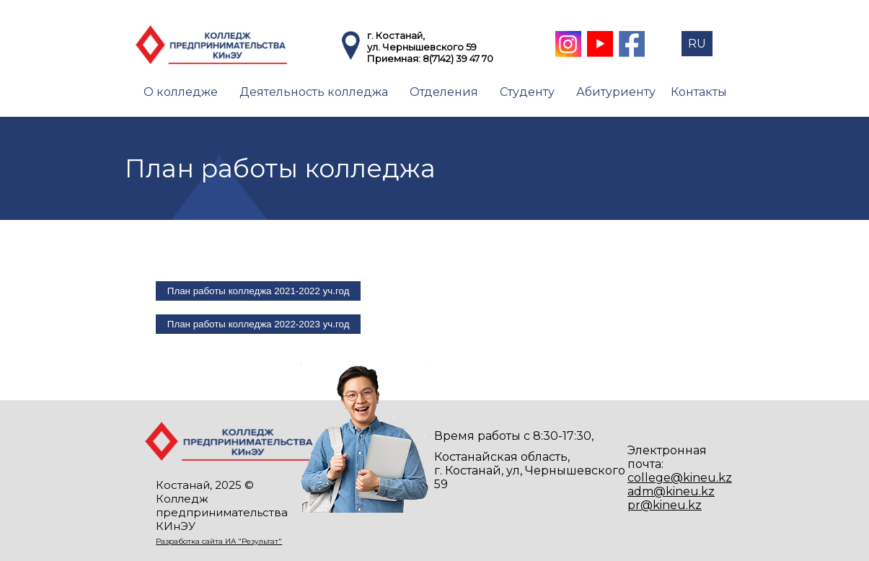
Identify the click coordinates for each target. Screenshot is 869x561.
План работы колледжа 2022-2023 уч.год (258, 324)
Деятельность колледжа (313, 92)
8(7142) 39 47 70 (458, 58)
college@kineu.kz (679, 478)
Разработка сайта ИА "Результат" (219, 541)
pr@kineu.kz (664, 505)
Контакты (699, 92)
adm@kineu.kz (671, 491)
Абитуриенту (616, 92)
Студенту (527, 92)
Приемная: (395, 58)
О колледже (181, 92)
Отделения (444, 92)
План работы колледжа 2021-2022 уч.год (258, 291)
